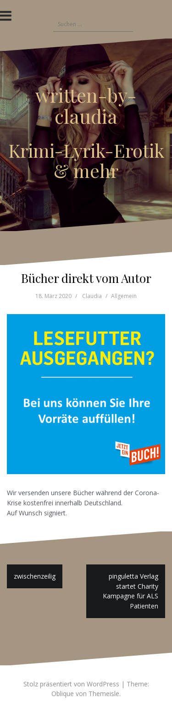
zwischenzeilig (34, 576)
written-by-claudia (86, 105)
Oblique (62, 693)
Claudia (92, 296)
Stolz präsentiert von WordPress (71, 684)
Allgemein (124, 296)
